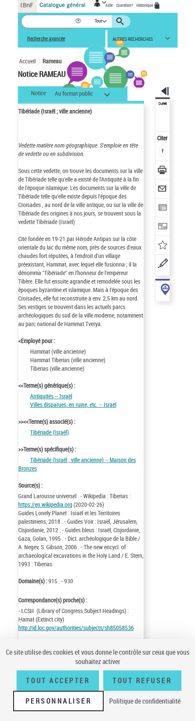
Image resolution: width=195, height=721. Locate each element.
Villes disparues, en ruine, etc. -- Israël (73, 404)
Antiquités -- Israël (51, 396)
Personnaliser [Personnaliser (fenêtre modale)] (58, 701)
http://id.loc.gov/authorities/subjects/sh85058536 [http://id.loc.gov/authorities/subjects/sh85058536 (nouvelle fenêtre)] (76, 628)
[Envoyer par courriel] (163, 190)
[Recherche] (48, 21)
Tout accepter (58, 680)
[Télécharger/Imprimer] (163, 171)
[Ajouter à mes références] (163, 246)
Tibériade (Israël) (49, 432)
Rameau (52, 61)
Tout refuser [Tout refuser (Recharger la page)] (142, 680)
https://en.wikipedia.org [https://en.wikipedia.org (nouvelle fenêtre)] (45, 504)
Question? (124, 5)
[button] (79, 21)
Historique (145, 5)
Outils (162, 103)
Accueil (27, 61)
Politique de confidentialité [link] (145, 701)
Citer (163, 138)
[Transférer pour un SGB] (163, 227)
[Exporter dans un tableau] (163, 208)
